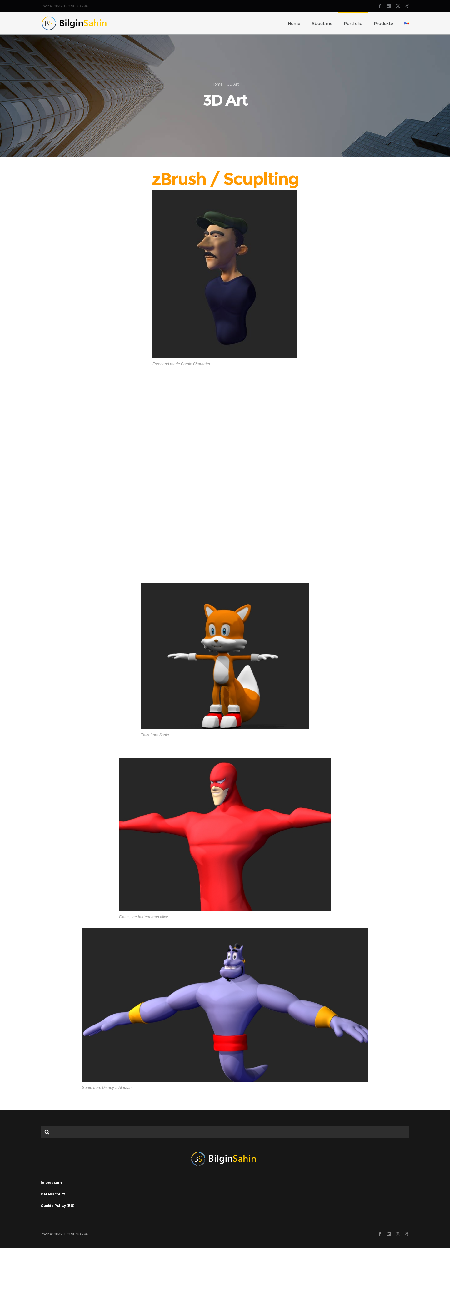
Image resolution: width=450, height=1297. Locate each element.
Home (217, 109)
